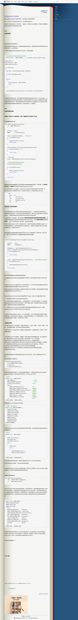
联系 (56, 13)
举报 (29, 583)
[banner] (6, 2)
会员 (12, 1)
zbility (17, 583)
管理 (56, 16)
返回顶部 (46, 593)
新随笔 (56, 11)
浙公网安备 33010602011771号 (21, 618)
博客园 (23, 616)
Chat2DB (35, 1)
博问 (22, 1)
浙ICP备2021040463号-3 (33, 618)
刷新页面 (41, 593)
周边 (15, 1)
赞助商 (30, 1)
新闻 (19, 1)
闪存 (26, 1)
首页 (56, 9)
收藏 (27, 583)
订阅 (56, 14)
